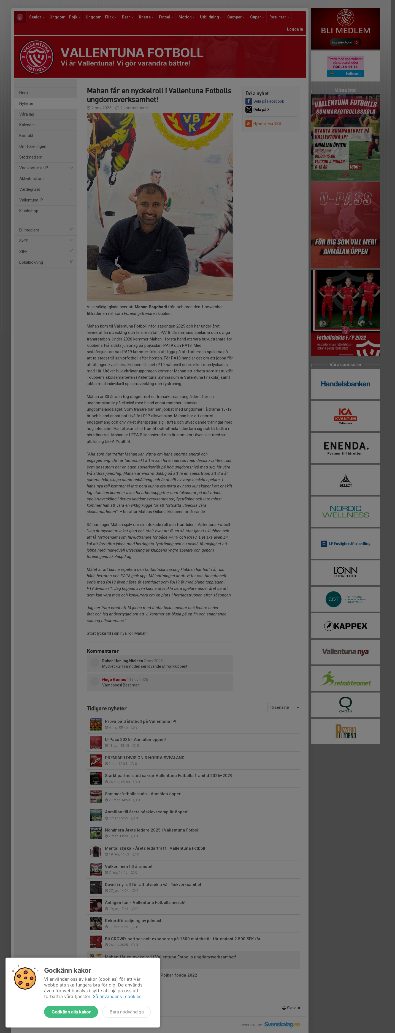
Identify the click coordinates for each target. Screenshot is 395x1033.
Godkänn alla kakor (71, 1012)
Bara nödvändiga (127, 1012)
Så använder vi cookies (117, 996)
